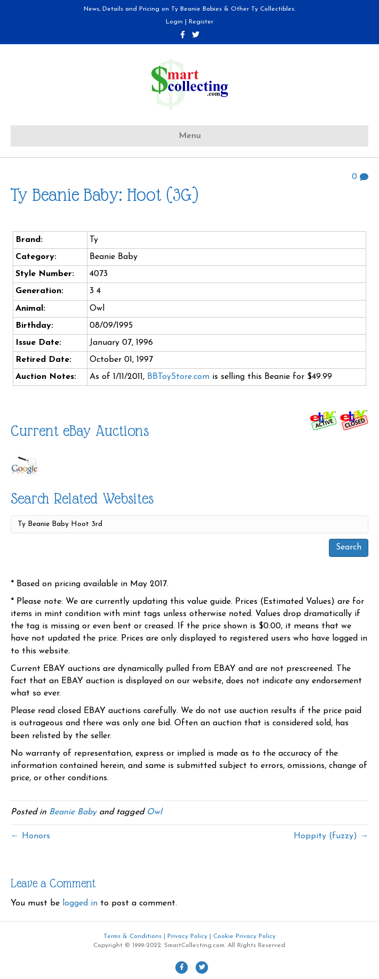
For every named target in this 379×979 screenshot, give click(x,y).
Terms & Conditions (132, 936)
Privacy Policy (187, 936)
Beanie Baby (72, 812)
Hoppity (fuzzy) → (331, 836)
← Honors (30, 836)
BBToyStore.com (178, 377)
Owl (154, 812)
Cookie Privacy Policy (244, 936)
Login (174, 22)
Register (201, 22)
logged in (80, 903)
